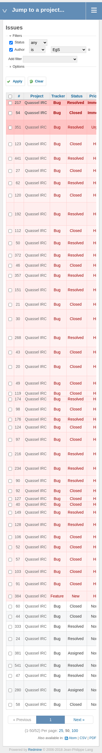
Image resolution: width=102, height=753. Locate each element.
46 (18, 265)
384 (18, 596)
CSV (83, 738)
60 (18, 606)
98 (18, 409)
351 (18, 127)
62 (18, 183)
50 (18, 243)
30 (18, 319)
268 (18, 337)
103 (18, 571)
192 (18, 214)
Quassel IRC (35, 102)
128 (18, 524)
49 (18, 383)
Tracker (58, 96)
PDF (92, 738)
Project (36, 96)
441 (18, 158)
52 (18, 547)
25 (61, 730)
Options (18, 67)
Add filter (15, 59)
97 (18, 439)
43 (18, 352)
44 (18, 616)
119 (18, 393)
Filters (17, 36)
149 (18, 512)
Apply (17, 81)
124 (18, 427)
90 (18, 480)
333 (18, 626)
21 (18, 304)
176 (18, 419)
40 (18, 504)
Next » (78, 720)
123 (18, 144)
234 (18, 468)
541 (18, 665)
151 (18, 290)
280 (18, 690)
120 (18, 195)
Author (19, 50)
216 (18, 454)
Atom (73, 738)
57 (18, 559)
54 (18, 113)
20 (18, 366)
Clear (39, 81)
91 (18, 584)
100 (75, 730)
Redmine (35, 750)
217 (18, 102)
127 (18, 498)
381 (18, 653)
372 (18, 255)
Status (19, 42)
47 (18, 675)
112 (18, 230)
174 (18, 399)
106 (18, 537)
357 (18, 275)
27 (18, 170)
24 (18, 638)
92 (18, 491)
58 (18, 704)
